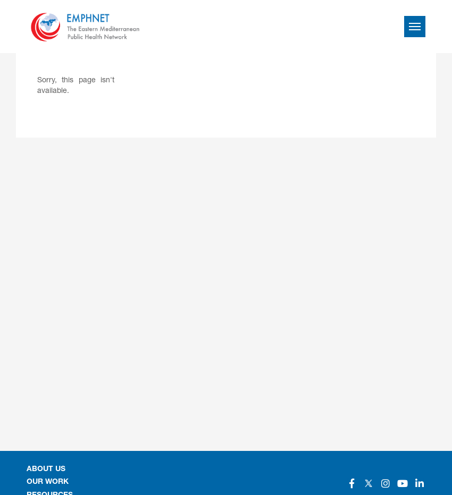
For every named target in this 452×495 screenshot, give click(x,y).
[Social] (351, 483)
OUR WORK (48, 482)
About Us (46, 469)
